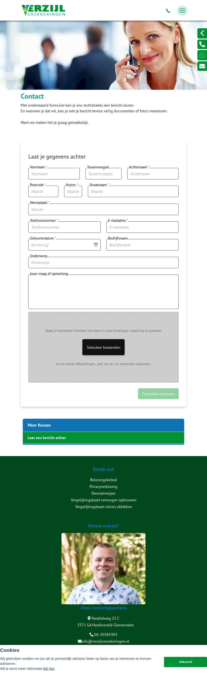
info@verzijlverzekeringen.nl (103, 641)
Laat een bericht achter (47, 437)
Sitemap (26, 656)
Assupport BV (50, 649)
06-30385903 (103, 634)
